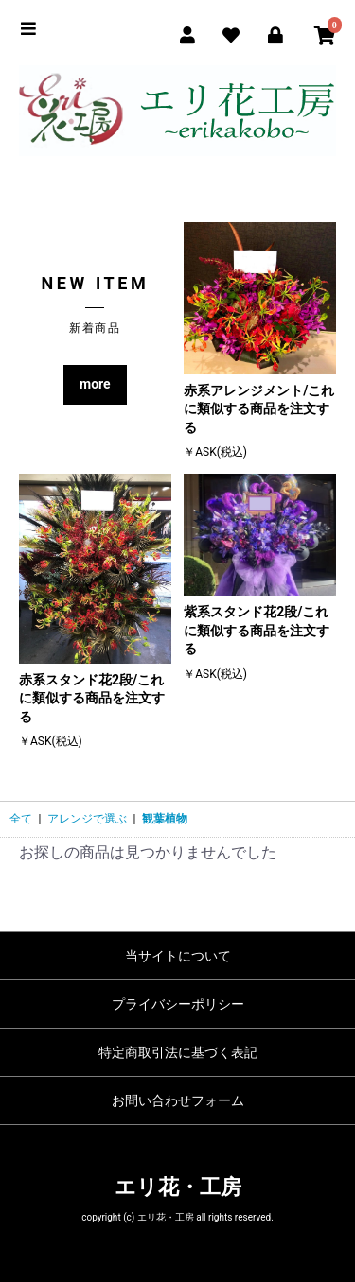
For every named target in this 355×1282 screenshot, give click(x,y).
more (95, 383)
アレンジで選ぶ (87, 818)
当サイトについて (178, 955)
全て (20, 818)
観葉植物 (164, 818)
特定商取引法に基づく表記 (177, 1052)
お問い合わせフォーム (178, 1100)
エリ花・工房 (178, 1187)
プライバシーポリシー (178, 1004)
